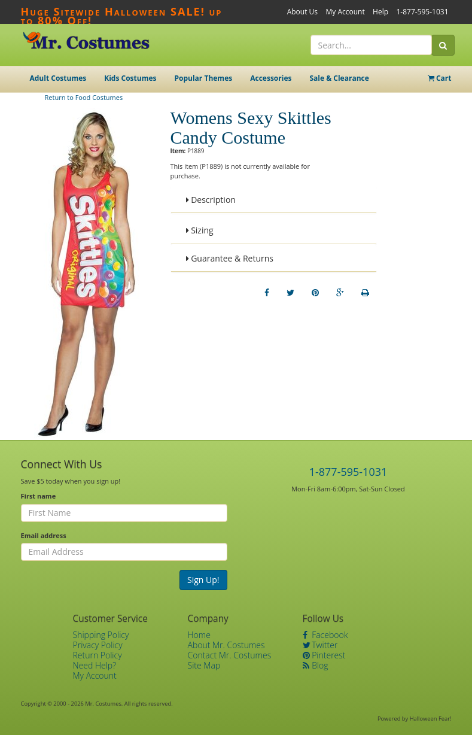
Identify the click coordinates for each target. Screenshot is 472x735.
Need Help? (95, 665)
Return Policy (97, 655)
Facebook (325, 634)
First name (38, 495)
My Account (344, 12)
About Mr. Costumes (226, 645)
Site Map (204, 665)
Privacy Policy (98, 645)
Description (211, 199)
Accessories (270, 78)
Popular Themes (204, 78)
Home (199, 634)
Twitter (320, 645)
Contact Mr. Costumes (230, 655)
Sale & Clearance (339, 78)
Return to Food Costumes (84, 97)
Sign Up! (203, 579)
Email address (43, 535)
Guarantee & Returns (230, 258)
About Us (302, 12)
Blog (315, 665)
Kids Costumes (130, 78)
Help (380, 12)
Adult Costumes (58, 78)
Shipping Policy (101, 634)
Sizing (200, 230)
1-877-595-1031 (422, 12)
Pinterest (324, 655)
